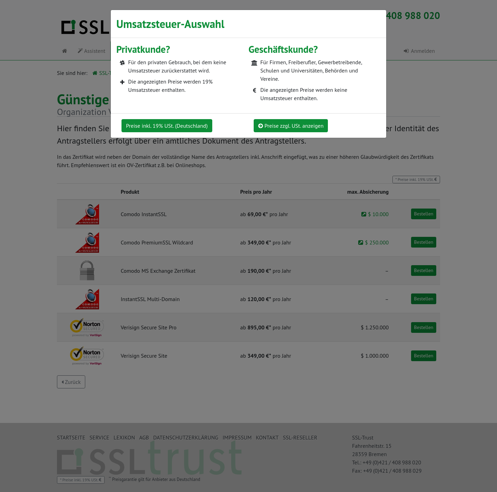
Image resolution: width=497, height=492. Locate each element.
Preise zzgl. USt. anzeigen (290, 126)
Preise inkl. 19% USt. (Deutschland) (167, 125)
